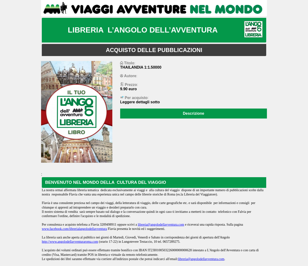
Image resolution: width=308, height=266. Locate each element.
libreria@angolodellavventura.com (161, 224)
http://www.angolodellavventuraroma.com (70, 241)
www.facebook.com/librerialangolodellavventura (74, 229)
